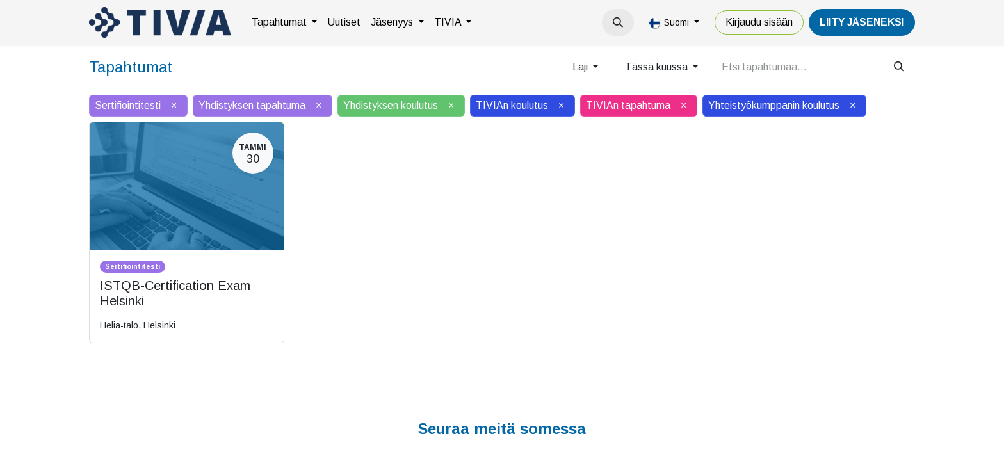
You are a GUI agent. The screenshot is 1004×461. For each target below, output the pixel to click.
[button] (618, 22)
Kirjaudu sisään (759, 22)
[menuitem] (284, 22)
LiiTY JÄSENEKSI (862, 22)
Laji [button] (581, 66)
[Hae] (899, 67)
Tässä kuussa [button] (657, 66)
